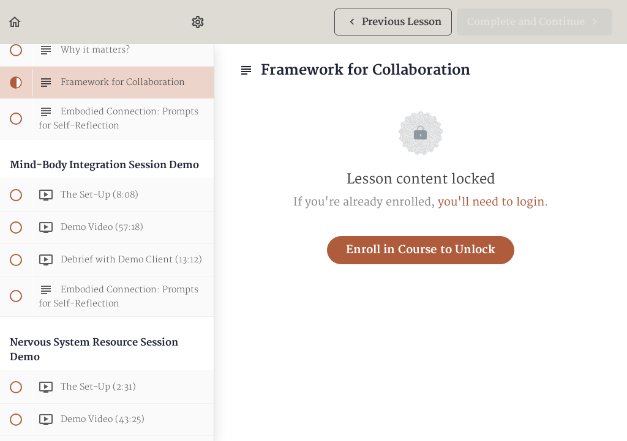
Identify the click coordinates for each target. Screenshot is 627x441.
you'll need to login (491, 202)
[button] (15, 21)
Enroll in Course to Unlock (420, 250)
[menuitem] (198, 21)
